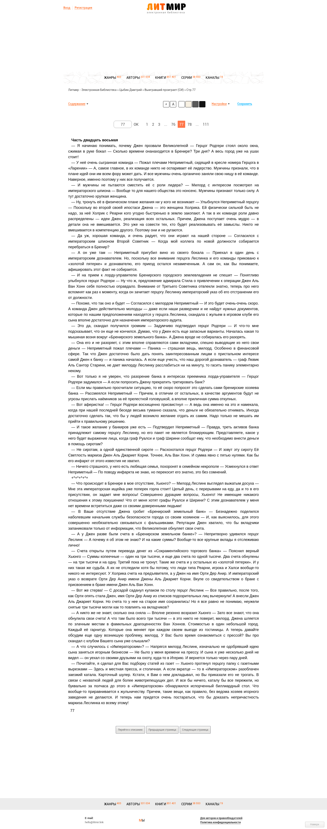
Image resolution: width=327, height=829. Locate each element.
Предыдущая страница (162, 729)
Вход (66, 7)
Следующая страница (195, 729)
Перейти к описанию (130, 729)
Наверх (314, 824)
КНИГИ (160, 78)
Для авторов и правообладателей (221, 818)
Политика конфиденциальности (220, 822)
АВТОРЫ (133, 78)
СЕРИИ (186, 78)
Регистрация (83, 7)
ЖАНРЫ (110, 78)
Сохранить (244, 103)
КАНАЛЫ (212, 78)
